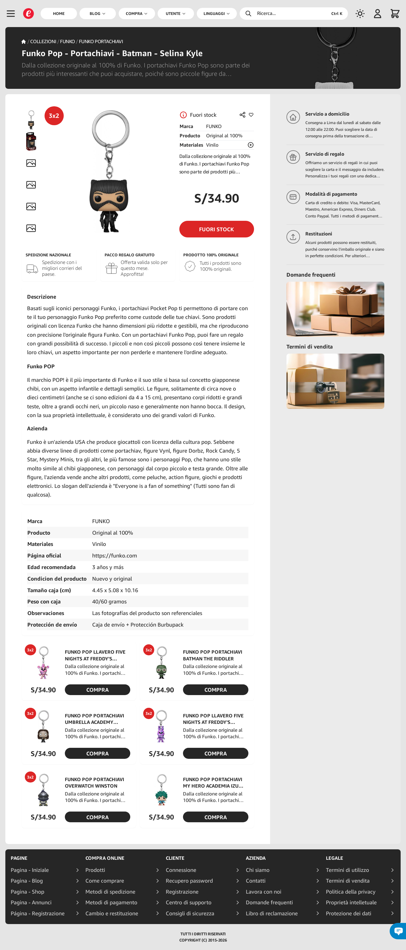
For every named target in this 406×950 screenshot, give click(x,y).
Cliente (175, 858)
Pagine (19, 858)
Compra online (104, 858)
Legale (334, 858)
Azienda (256, 858)
